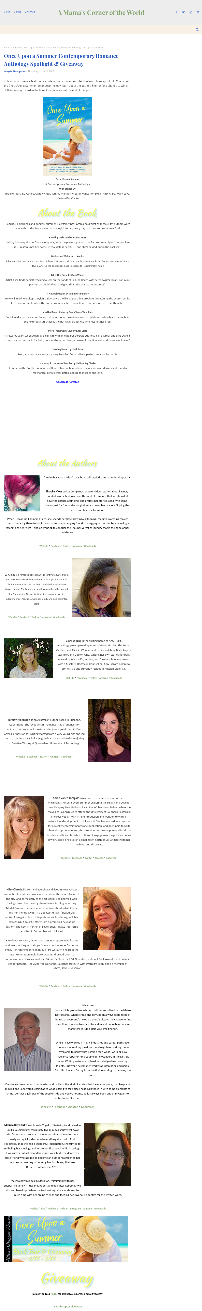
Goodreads (90, 546)
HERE (54, 1294)
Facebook (56, 546)
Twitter (67, 546)
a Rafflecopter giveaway (67, 1306)
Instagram (75, 1208)
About (17, 12)
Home (7, 12)
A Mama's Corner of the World (101, 12)
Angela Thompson (14, 71)
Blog (43, 1208)
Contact (30, 12)
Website (43, 546)
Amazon (77, 546)
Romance (17, 47)
